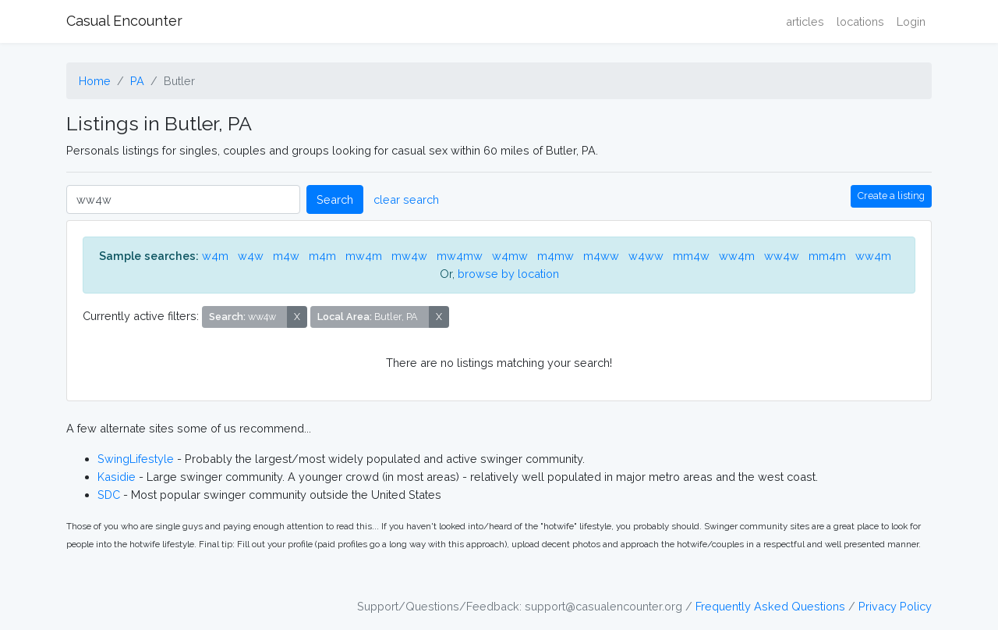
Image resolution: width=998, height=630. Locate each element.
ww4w (781, 255)
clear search (406, 199)
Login (911, 21)
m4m (322, 255)
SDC (108, 494)
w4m (215, 255)
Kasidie (116, 476)
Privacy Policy (895, 606)
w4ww (646, 255)
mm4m (827, 255)
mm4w (691, 255)
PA (137, 80)
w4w (251, 255)
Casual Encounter (124, 20)
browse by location (508, 273)
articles (805, 21)
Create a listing (891, 195)
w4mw (510, 255)
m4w (286, 255)
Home (95, 80)
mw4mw (460, 255)
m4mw (555, 255)
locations (860, 21)
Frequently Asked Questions (770, 606)
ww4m (737, 255)
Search (335, 199)
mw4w (409, 255)
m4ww (601, 255)
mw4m (363, 255)
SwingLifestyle (135, 458)
